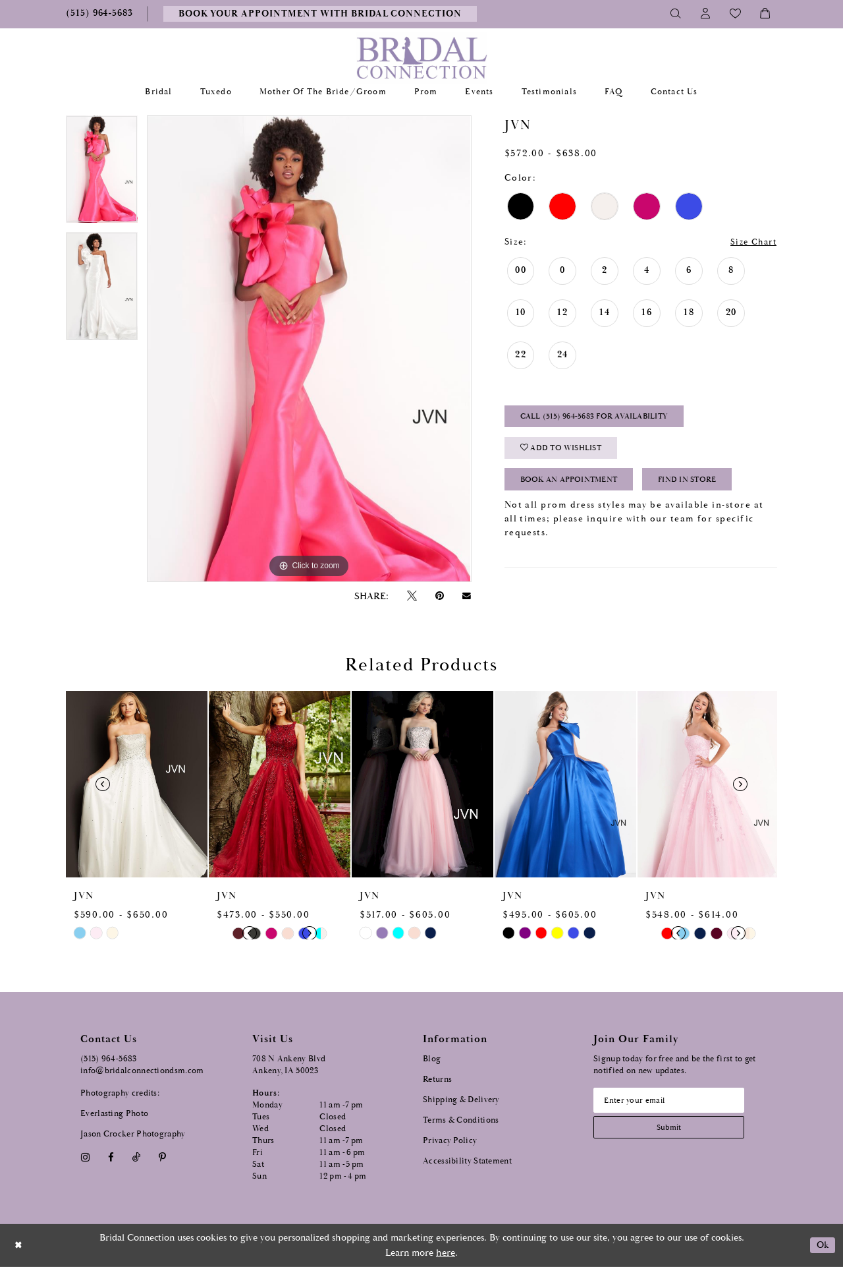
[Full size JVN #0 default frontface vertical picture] (309, 348)
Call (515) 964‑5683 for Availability (600, 418)
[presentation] (136, 784)
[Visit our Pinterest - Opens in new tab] (163, 1157)
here (445, 1253)
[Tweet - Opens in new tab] (411, 596)
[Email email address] (672, 1101)
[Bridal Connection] (421, 58)
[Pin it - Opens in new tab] (439, 596)
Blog (432, 1059)
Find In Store (701, 484)
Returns (437, 1079)
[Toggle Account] (706, 14)
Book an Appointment (574, 484)
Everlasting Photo (114, 1113)
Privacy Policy (450, 1140)
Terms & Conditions (461, 1120)
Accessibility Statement (467, 1161)
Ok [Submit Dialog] (822, 1245)
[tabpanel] (102, 174)
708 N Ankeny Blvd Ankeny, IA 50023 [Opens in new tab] (288, 1064)
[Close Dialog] (19, 1245)
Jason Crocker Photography (133, 1134)
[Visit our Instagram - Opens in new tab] (85, 1157)
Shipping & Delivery (461, 1099)
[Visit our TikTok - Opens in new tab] (136, 1157)
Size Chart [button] (750, 243)
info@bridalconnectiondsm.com (142, 1070)
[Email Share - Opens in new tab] (467, 596)
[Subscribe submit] (672, 1128)
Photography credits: (119, 1093)
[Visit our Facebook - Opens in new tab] (110, 1157)
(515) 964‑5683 (108, 1059)
